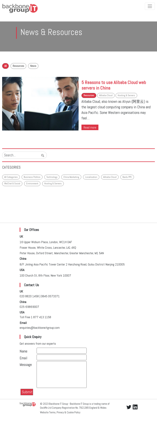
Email (23, 358)
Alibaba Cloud (106, 95)
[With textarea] (62, 374)
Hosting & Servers (126, 95)
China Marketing (71, 177)
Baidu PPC (127, 177)
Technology (51, 177)
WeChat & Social (12, 183)
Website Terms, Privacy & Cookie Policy (60, 412)
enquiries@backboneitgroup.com (40, 328)
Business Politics (32, 177)
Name (23, 351)
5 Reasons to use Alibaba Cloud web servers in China (113, 85)
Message (26, 364)
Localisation (91, 177)
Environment (32, 183)
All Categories (11, 177)
